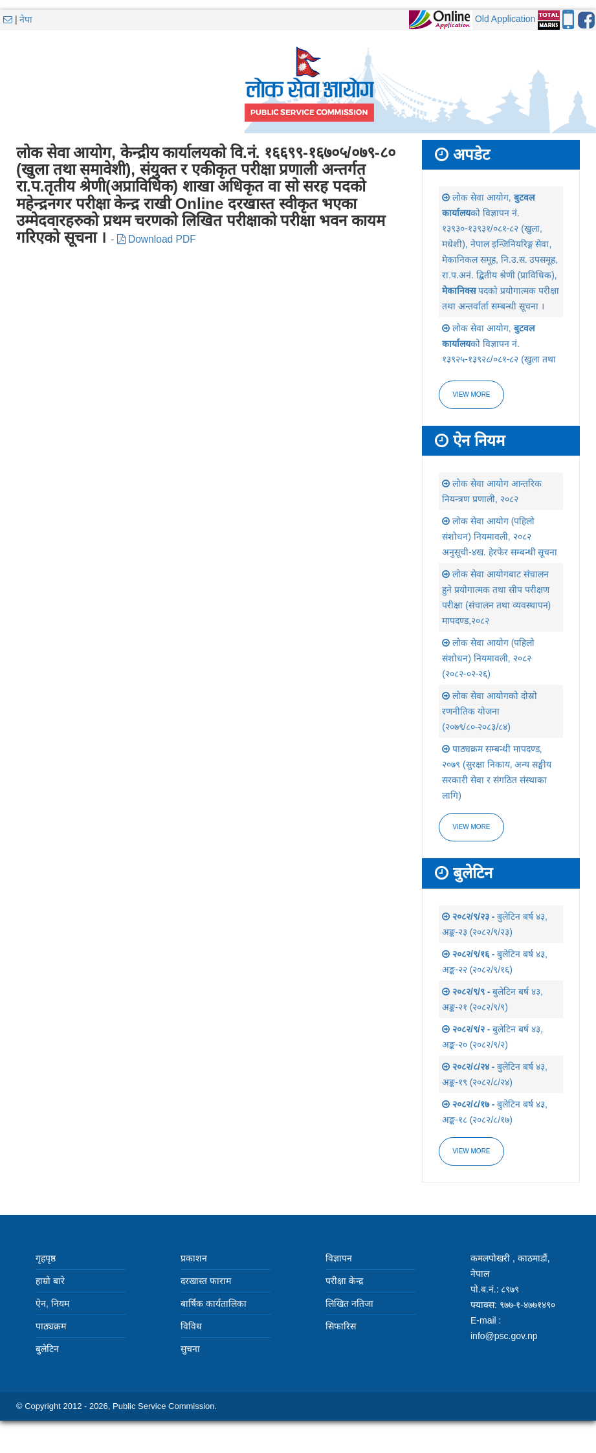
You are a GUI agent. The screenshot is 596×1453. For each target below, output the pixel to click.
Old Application (505, 19)
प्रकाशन (194, 1258)
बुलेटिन (47, 1349)
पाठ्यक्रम (51, 1326)
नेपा (25, 19)
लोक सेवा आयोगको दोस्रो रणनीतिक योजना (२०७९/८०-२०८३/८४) (489, 711)
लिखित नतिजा (349, 1303)
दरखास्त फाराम (206, 1281)
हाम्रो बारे (50, 1281)
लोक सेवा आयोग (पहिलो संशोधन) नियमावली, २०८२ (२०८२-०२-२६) (488, 658)
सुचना (190, 1349)
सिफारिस (341, 1326)
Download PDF (156, 239)
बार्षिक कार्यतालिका (214, 1303)
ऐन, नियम (52, 1303)
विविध (191, 1326)
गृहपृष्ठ (46, 1258)
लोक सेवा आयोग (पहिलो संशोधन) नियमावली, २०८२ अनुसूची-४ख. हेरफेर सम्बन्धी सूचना (499, 536)
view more (471, 826)
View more (471, 394)
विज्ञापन (339, 1258)
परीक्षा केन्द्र (344, 1281)
